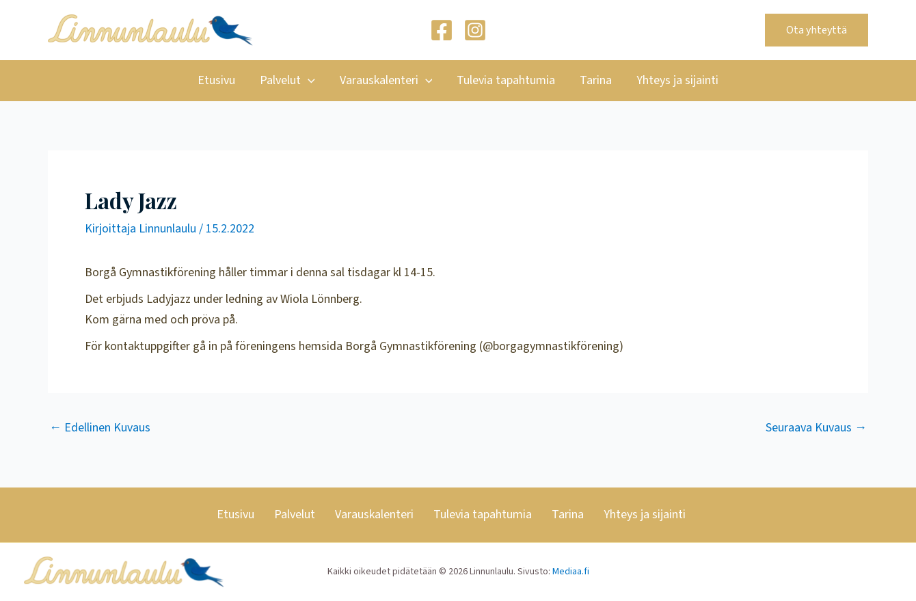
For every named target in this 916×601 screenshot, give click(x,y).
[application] (308, 80)
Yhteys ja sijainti (677, 80)
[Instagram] (475, 30)
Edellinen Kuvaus (99, 428)
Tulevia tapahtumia (506, 80)
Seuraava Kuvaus (816, 428)
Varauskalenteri (386, 80)
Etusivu (216, 80)
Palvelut (287, 80)
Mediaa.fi (570, 571)
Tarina (596, 80)
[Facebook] (441, 30)
